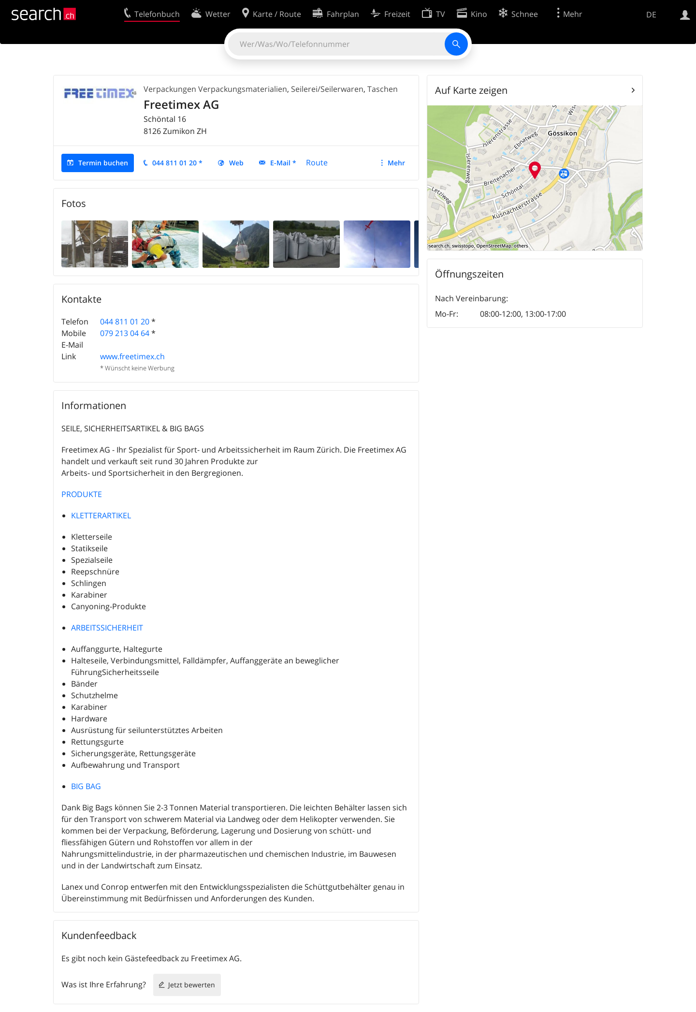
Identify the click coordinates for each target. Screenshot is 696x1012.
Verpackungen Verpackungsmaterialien (215, 89)
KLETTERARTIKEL (101, 515)
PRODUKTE (81, 494)
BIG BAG (86, 786)
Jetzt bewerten (191, 984)
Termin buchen (103, 162)
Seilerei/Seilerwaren (327, 89)
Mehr (396, 162)
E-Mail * (283, 162)
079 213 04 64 (124, 333)
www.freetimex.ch (132, 356)
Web (236, 162)
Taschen (382, 89)
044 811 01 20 (124, 321)
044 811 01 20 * (177, 162)
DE (651, 14)
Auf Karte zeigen (471, 90)
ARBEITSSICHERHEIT (107, 627)
